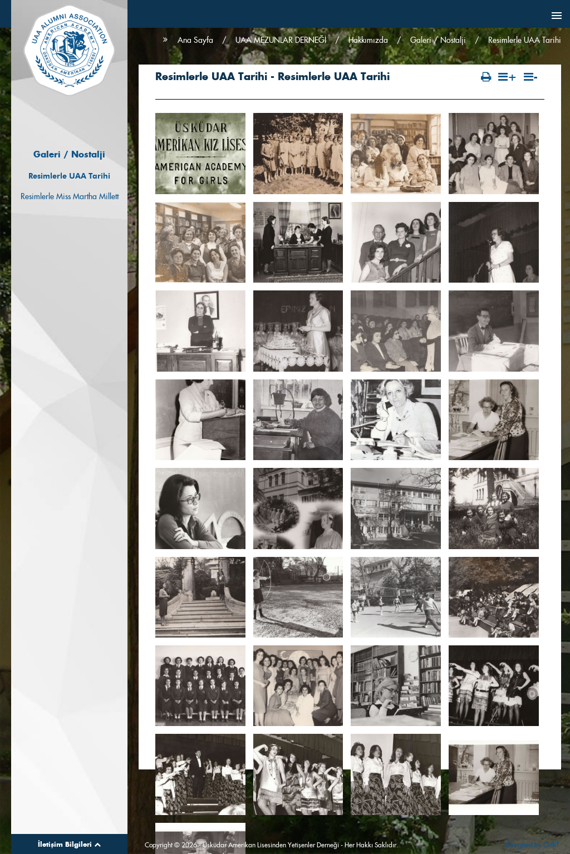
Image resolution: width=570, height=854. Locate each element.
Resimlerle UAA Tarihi (69, 175)
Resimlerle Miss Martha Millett (70, 196)
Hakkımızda (368, 40)
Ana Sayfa (195, 40)
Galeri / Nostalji (438, 40)
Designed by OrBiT (532, 845)
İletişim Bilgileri (69, 844)
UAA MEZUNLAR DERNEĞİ (280, 40)
